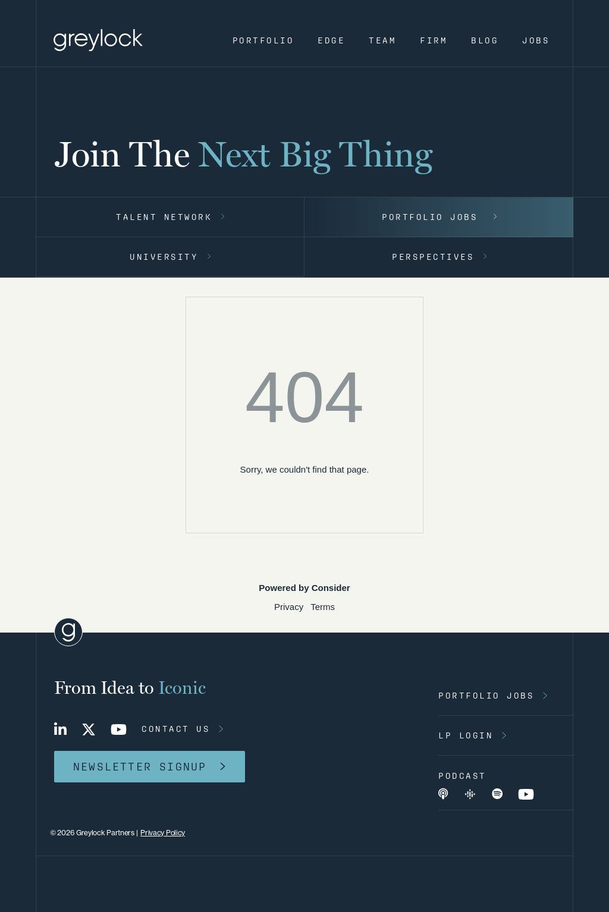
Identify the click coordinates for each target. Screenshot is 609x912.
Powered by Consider (304, 588)
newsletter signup (139, 766)
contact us (176, 729)
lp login (465, 735)
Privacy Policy (162, 832)
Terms (322, 607)
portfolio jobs (486, 695)
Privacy (288, 607)
